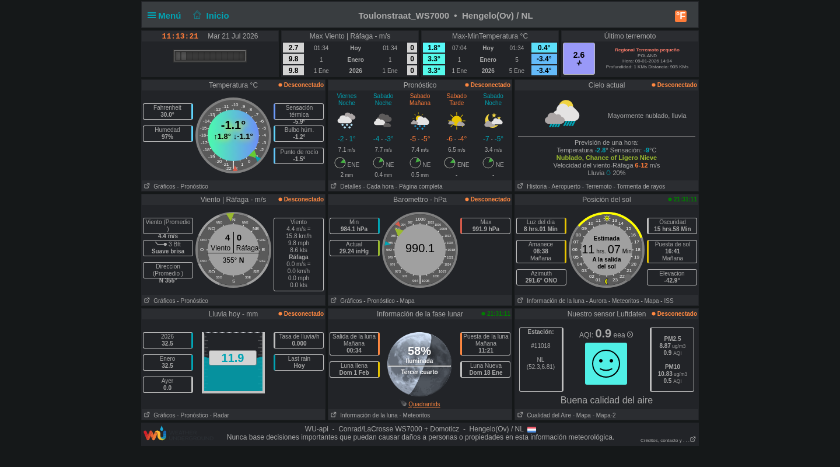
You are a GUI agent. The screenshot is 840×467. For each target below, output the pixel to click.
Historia (531, 186)
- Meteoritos (623, 301)
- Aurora (596, 301)
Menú (167, 15)
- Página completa (419, 186)
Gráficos (159, 186)
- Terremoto (597, 186)
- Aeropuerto (564, 186)
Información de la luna (549, 301)
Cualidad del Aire (543, 415)
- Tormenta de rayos (640, 186)
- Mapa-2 (603, 415)
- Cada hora (378, 186)
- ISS (666, 301)
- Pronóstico (192, 186)
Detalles (344, 186)
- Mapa (406, 301)
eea (623, 335)
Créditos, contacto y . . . (668, 440)
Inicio (210, 15)
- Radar (219, 415)
